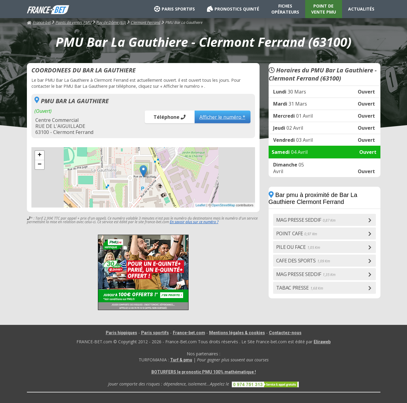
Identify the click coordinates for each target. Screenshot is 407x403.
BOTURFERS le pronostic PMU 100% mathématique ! (203, 372)
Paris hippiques (121, 332)
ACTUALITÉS (361, 9)
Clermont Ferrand (145, 22)
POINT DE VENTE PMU (323, 9)
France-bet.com (189, 332)
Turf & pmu (181, 359)
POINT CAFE (296, 233)
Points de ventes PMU (74, 22)
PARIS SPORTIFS (174, 9)
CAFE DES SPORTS (303, 260)
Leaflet (200, 205)
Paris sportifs (155, 332)
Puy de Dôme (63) (111, 22)
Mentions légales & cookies (237, 332)
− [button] (39, 164)
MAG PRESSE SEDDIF (305, 220)
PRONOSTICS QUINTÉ (233, 9)
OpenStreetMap (223, 205)
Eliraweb (322, 341)
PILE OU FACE (298, 247)
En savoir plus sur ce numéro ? (194, 221)
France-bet (39, 22)
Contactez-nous (285, 332)
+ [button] (39, 155)
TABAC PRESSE (299, 287)
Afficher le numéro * (222, 116)
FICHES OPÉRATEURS (285, 9)
